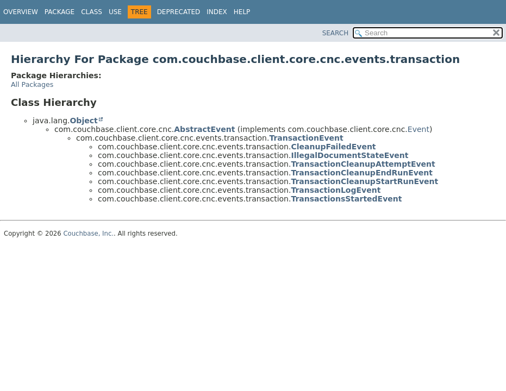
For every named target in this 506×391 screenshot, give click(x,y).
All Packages (32, 84)
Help (242, 12)
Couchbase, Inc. (88, 233)
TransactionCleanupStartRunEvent (364, 181)
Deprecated (179, 12)
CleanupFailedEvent (333, 146)
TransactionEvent (306, 138)
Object (83, 120)
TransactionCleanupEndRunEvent (362, 172)
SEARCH (335, 33)
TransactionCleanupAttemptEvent (363, 164)
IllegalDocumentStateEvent (349, 155)
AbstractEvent (204, 129)
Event (418, 129)
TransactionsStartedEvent (346, 198)
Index (217, 12)
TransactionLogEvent (335, 190)
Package (59, 12)
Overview (20, 12)
